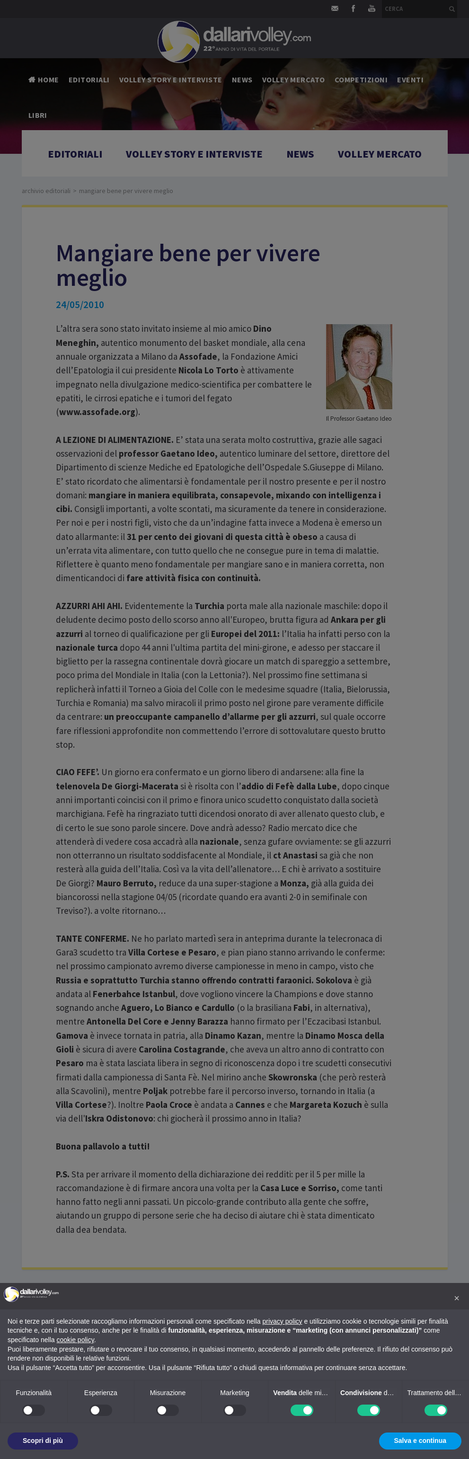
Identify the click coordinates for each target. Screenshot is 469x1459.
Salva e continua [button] (420, 1440)
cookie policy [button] (75, 1340)
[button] (456, 1298)
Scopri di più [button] (43, 1440)
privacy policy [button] (282, 1321)
